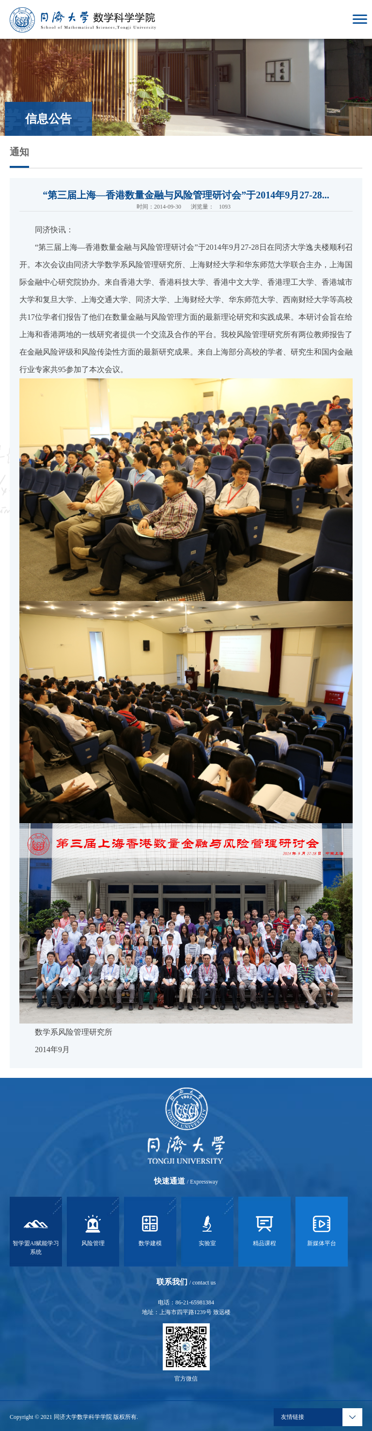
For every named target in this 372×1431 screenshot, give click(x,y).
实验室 (207, 1229)
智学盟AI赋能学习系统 (36, 1233)
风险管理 (93, 1229)
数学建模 (150, 1229)
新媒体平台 (321, 1229)
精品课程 (264, 1229)
